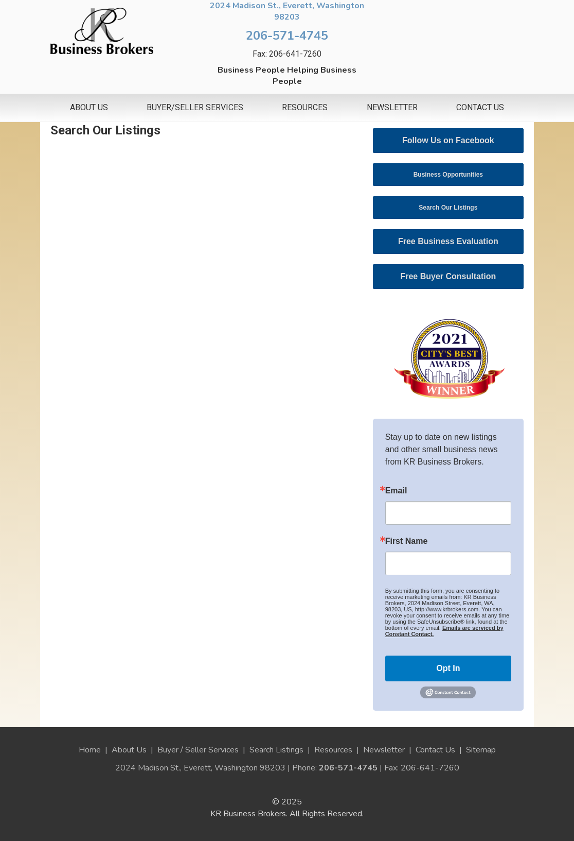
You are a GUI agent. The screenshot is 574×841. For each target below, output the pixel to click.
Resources (305, 107)
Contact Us (480, 107)
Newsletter (392, 107)
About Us (89, 107)
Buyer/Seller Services (195, 107)
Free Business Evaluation (448, 241)
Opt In (448, 668)
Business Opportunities (448, 174)
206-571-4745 (287, 35)
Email (396, 491)
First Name (406, 541)
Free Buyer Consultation (448, 276)
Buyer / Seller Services (198, 750)
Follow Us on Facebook (448, 140)
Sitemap (481, 750)
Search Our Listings (448, 207)
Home (90, 750)
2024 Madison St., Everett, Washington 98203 (287, 11)
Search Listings (276, 750)
